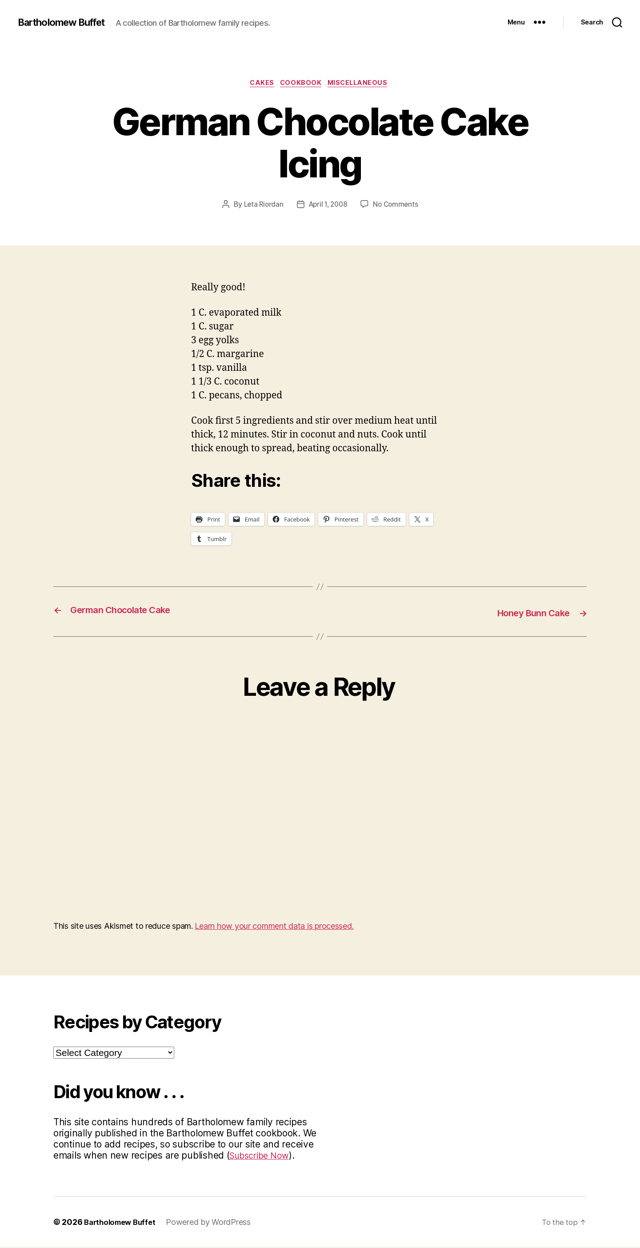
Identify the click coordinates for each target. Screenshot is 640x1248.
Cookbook (301, 84)
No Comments (398, 205)
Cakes (259, 84)
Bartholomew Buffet (67, 22)
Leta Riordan (261, 205)
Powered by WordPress (214, 1223)
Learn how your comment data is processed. (274, 926)
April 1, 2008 (328, 205)
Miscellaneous (362, 84)
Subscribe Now (262, 1156)
